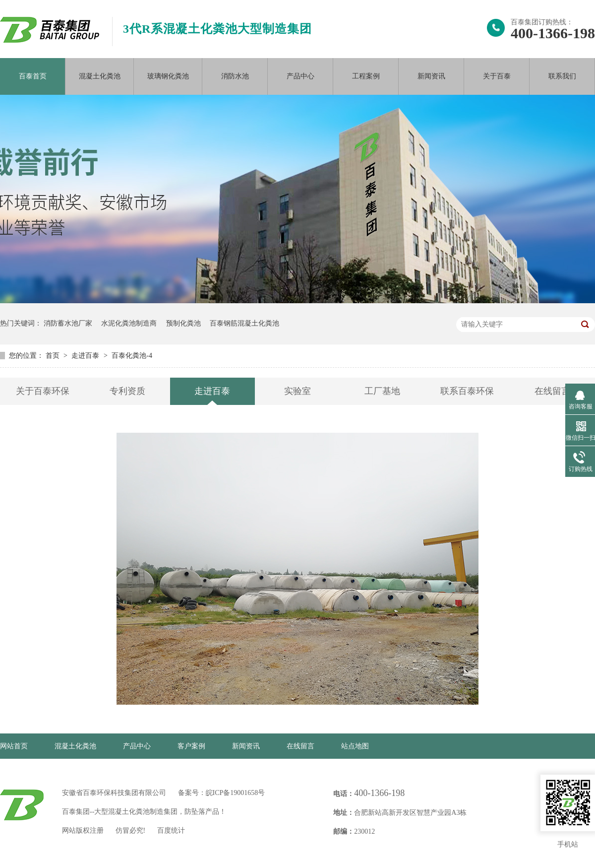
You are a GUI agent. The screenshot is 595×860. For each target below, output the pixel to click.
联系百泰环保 (467, 391)
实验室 (297, 391)
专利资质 (127, 391)
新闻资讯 (431, 76)
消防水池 (235, 76)
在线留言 (552, 391)
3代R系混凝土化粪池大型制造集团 (217, 28)
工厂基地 (382, 391)
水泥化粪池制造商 (129, 323)
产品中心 (300, 76)
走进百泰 (86, 355)
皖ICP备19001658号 (235, 792)
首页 (53, 355)
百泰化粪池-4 (132, 355)
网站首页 (14, 746)
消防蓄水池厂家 (68, 323)
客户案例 (191, 746)
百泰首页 (33, 76)
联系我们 (562, 76)
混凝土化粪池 (99, 76)
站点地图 (355, 746)
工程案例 (366, 76)
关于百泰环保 (42, 391)
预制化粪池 (183, 323)
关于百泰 (497, 76)
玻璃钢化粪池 (168, 76)
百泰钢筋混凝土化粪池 (244, 323)
